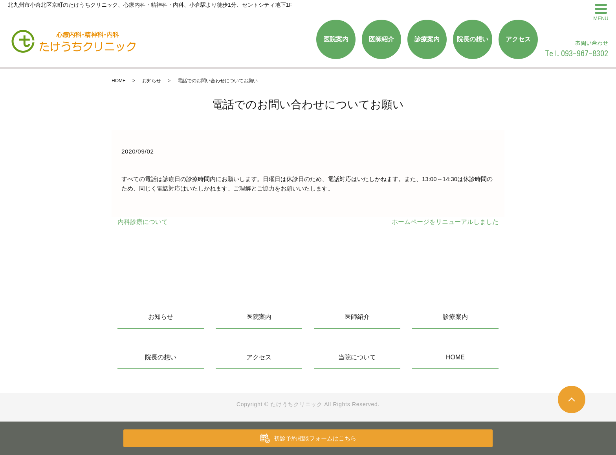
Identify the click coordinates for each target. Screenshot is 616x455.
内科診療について (142, 221)
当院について (357, 357)
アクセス (518, 39)
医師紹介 (381, 39)
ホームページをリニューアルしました (445, 221)
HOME (119, 80)
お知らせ (151, 80)
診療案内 (427, 39)
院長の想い (472, 39)
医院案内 (335, 39)
